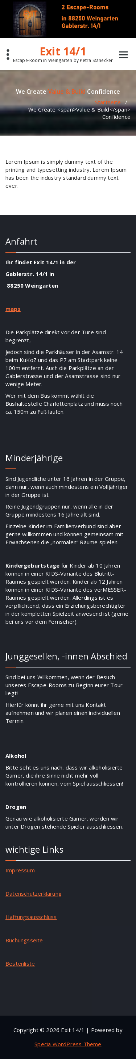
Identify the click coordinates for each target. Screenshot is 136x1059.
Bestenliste (20, 963)
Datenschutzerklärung (33, 893)
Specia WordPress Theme (67, 1044)
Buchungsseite (24, 940)
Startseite (108, 102)
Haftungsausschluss (31, 916)
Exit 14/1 (63, 51)
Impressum (20, 870)
